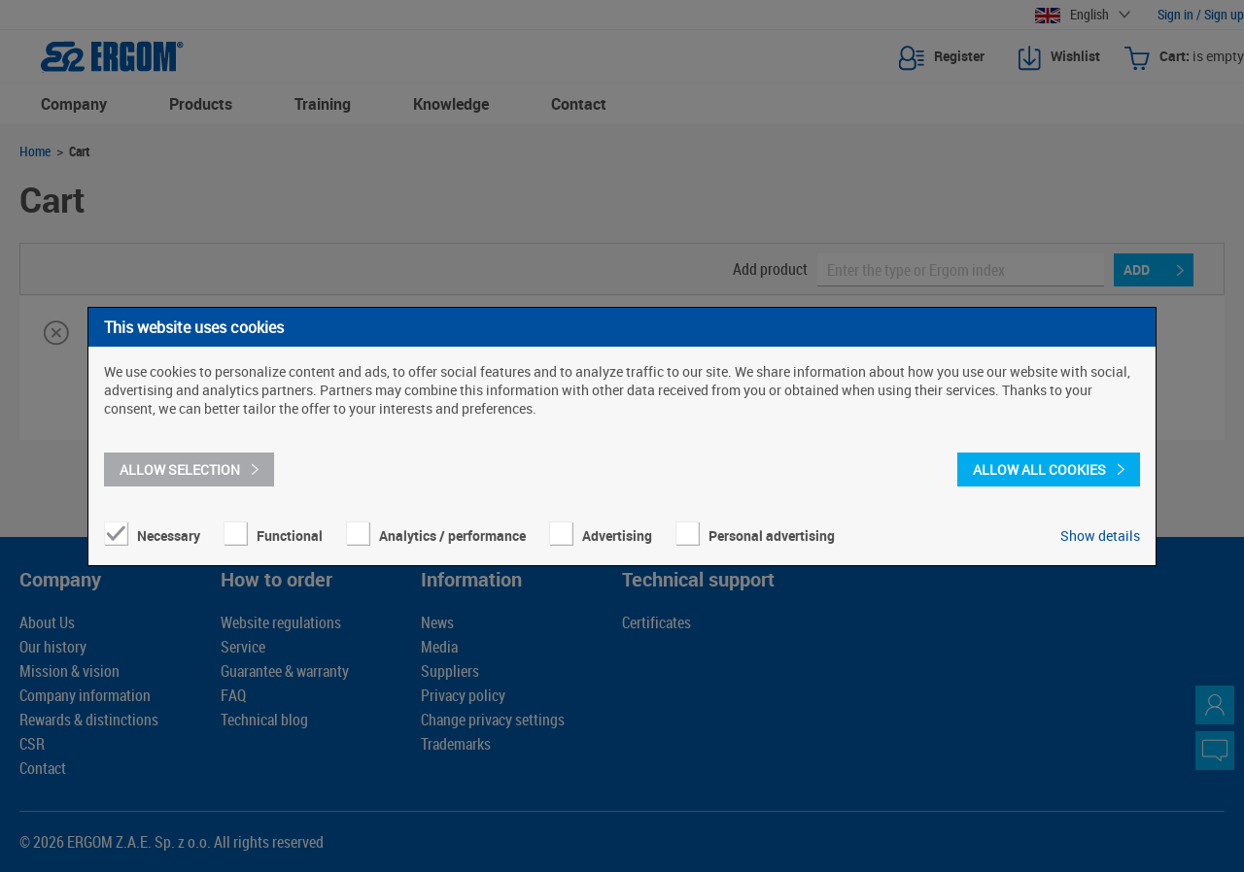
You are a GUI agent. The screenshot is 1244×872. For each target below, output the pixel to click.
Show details (1100, 535)
